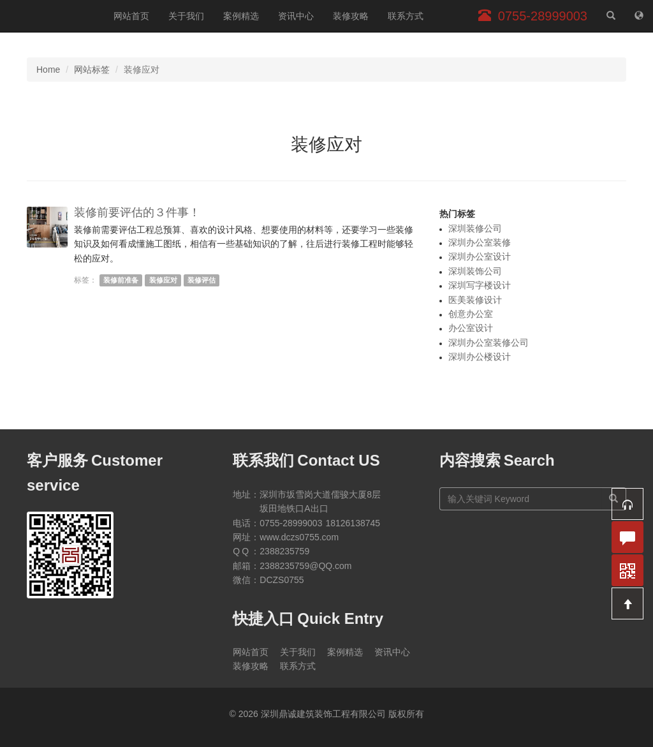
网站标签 (92, 69)
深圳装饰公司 (475, 271)
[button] (627, 504)
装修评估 (201, 280)
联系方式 (405, 16)
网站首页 (131, 16)
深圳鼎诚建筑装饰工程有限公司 (52, 16)
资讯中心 (296, 16)
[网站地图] (639, 16)
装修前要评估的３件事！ (137, 212)
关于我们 (186, 16)
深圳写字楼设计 (479, 285)
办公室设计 (470, 328)
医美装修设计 (475, 300)
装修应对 (163, 280)
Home (48, 69)
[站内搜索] (611, 16)
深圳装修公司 (475, 228)
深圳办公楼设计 (479, 356)
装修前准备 (120, 280)
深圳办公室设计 (479, 256)
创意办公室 (470, 314)
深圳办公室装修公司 (488, 342)
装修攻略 (351, 16)
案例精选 (241, 16)
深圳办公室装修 (479, 242)
